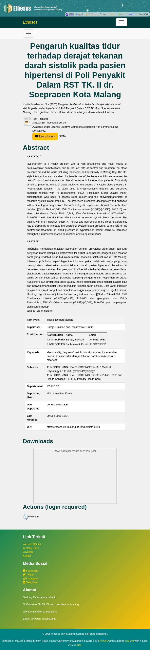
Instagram (30, 578)
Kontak (27, 555)
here (78, 644)
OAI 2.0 (129, 640)
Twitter (28, 574)
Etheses (30, 22)
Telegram (30, 582)
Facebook (30, 570)
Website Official (32, 544)
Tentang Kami (31, 548)
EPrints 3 (103, 640)
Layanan (28, 551)
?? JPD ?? (53, 386)
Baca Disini (45, 136)
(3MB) (49, 136)
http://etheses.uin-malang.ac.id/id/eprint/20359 (73, 426)
